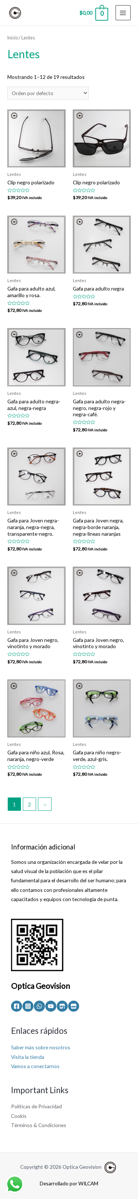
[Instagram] (27, 1006)
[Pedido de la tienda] (48, 93)
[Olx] (62, 1006)
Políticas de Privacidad (36, 1106)
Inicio (12, 38)
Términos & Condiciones (38, 1125)
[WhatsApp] (39, 1006)
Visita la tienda (27, 1057)
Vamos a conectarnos (35, 1066)
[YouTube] (50, 1006)
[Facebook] (16, 1006)
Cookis (18, 1116)
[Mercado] (73, 1006)
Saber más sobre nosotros (40, 1047)
